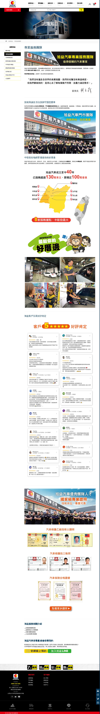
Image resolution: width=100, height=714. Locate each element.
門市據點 (30, 679)
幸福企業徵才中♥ (10, 74)
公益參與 (8, 78)
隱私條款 (30, 682)
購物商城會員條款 (10, 68)
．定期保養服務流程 (30, 627)
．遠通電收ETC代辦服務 (31, 629)
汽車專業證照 (9, 57)
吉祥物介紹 (8, 71)
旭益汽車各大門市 (39, 646)
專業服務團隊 (17, 41)
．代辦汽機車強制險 (30, 631)
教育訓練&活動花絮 (11, 61)
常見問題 (46, 682)
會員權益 (30, 684)
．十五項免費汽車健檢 (30, 633)
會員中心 (46, 684)
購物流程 (46, 679)
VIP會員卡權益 (9, 64)
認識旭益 (10, 41)
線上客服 (46, 677)
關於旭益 (8, 50)
